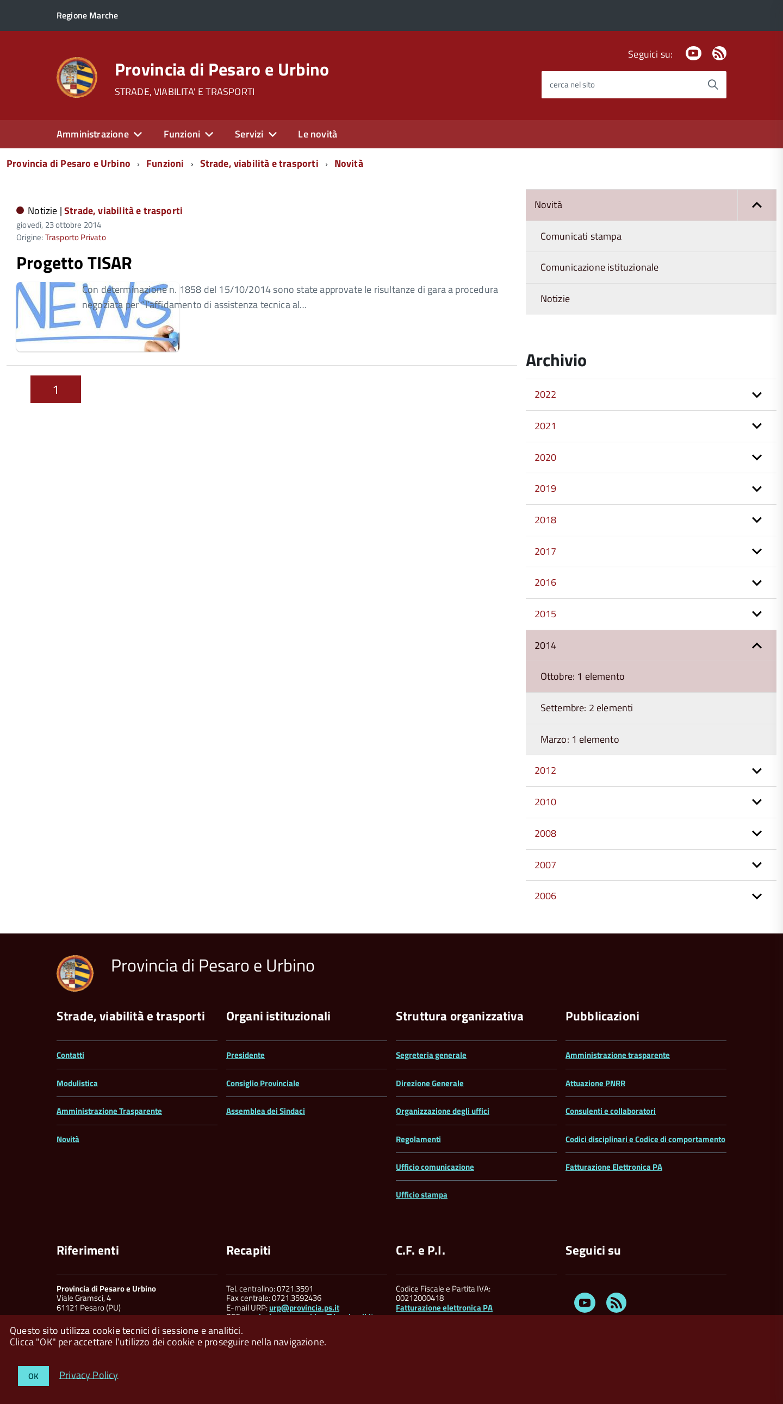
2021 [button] (546, 425)
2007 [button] (546, 864)
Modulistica (77, 1083)
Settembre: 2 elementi (586, 707)
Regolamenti (418, 1139)
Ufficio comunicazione (435, 1167)
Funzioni (182, 134)
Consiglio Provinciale (263, 1083)
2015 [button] (546, 613)
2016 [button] (546, 582)
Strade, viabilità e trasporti (259, 163)
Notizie (555, 298)
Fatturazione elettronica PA (444, 1307)
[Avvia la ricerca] (712, 84)
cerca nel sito (572, 84)
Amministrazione (93, 134)
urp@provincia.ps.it (304, 1307)
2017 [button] (546, 551)
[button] (756, 205)
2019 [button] (546, 488)
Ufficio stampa (422, 1194)
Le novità (317, 134)
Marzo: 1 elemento (579, 739)
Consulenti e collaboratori (611, 1111)
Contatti (70, 1055)
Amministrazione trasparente (618, 1055)
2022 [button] (546, 394)
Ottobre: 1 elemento (582, 676)
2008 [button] (546, 833)
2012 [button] (546, 770)
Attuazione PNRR (595, 1083)
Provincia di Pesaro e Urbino (222, 69)
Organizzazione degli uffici (442, 1111)
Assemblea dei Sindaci (265, 1111)
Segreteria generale (431, 1055)
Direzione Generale (430, 1083)
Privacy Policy (89, 1374)
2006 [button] (546, 895)
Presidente (245, 1055)
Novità (348, 163)
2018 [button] (546, 519)
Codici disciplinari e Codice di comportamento (645, 1139)
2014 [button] (546, 645)
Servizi (249, 134)
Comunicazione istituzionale (599, 267)
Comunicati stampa (581, 236)
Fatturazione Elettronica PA (614, 1167)
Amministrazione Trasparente (109, 1111)
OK (33, 1376)
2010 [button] (546, 801)
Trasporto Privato (75, 237)
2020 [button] (546, 457)
